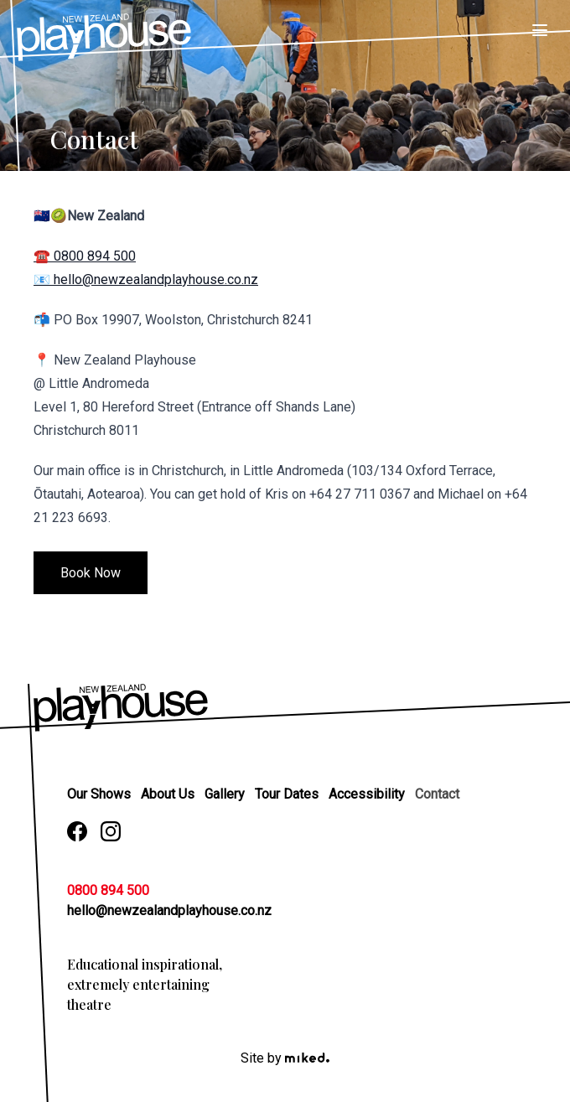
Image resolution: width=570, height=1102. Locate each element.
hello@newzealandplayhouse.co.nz (169, 910)
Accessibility (368, 794)
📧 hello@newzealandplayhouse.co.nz (146, 279)
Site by (285, 1058)
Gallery (226, 794)
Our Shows (100, 794)
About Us (169, 794)
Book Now (90, 573)
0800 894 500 (108, 890)
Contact (437, 794)
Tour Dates (288, 794)
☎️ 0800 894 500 (85, 256)
